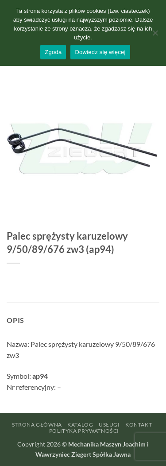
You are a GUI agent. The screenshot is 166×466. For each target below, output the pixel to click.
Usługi (109, 424)
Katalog (80, 424)
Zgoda (53, 52)
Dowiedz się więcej (100, 52)
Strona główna (37, 424)
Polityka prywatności (84, 430)
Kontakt (138, 424)
